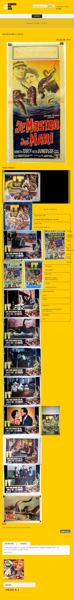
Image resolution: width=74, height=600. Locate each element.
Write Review (8, 552)
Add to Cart (65, 531)
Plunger (37, 23)
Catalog (29, 23)
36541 (44, 23)
